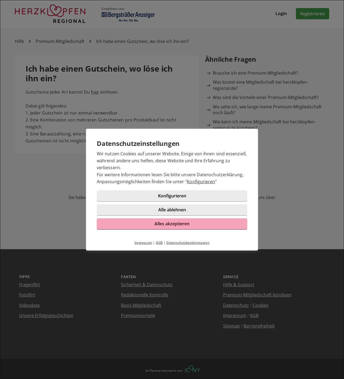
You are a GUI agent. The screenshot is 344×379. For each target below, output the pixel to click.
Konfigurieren (201, 182)
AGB (159, 242)
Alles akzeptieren (172, 224)
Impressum (143, 242)
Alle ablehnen (172, 210)
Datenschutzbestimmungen (187, 242)
